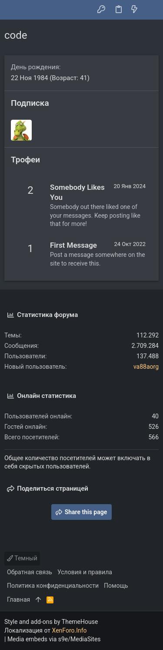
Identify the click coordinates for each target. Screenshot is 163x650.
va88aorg (146, 366)
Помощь (116, 585)
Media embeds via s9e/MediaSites (54, 639)
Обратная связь (29, 572)
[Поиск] (150, 10)
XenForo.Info (69, 630)
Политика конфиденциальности (53, 585)
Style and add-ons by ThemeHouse (51, 621)
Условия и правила (84, 572)
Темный (22, 558)
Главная (18, 599)
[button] (13, 10)
